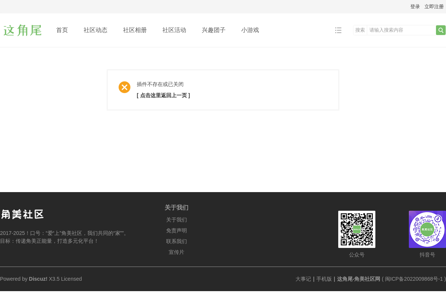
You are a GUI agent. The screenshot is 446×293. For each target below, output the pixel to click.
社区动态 (95, 30)
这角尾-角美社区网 (359, 279)
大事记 (303, 279)
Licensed (71, 279)
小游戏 (250, 30)
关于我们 (176, 220)
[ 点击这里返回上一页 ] (163, 95)
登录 (415, 6)
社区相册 (135, 30)
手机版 (324, 279)
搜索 (360, 30)
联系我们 (176, 241)
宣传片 (176, 252)
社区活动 (174, 30)
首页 (62, 30)
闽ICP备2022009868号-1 (414, 279)
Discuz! (38, 279)
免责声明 (176, 230)
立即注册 (434, 6)
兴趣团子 (214, 30)
